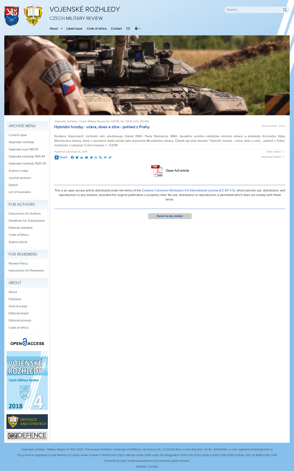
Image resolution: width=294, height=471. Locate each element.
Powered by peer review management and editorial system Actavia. (147, 461)
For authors (22, 204)
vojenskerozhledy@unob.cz (255, 449)
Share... (62, 157)
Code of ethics (97, 29)
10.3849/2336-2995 (264, 455)
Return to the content (170, 216)
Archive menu (22, 126)
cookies (153, 466)
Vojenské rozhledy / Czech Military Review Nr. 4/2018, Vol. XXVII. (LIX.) (96, 121)
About (54, 29)
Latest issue (74, 29)
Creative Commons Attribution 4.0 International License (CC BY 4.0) (188, 190)
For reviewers (23, 254)
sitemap (141, 466)
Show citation (275, 151)
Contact (116, 29)
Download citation (273, 156)
